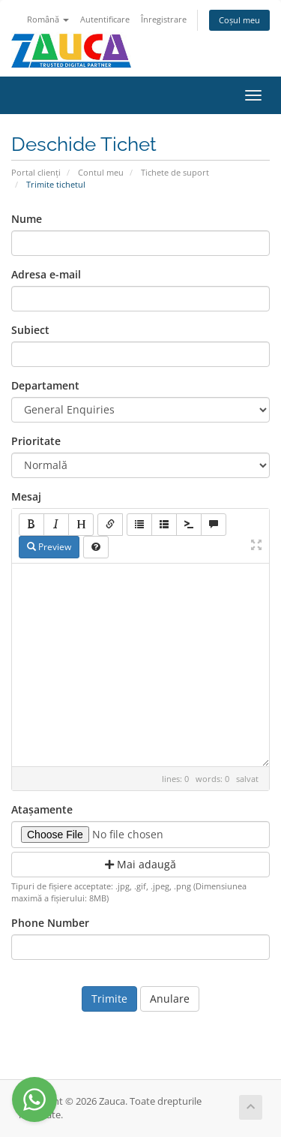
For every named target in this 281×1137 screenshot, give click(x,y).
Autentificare (105, 19)
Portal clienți (36, 172)
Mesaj (26, 496)
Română (48, 19)
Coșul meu (239, 20)
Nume (26, 219)
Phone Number (50, 923)
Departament (45, 385)
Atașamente (42, 809)
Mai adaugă (140, 864)
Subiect (30, 330)
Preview (49, 546)
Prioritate (36, 441)
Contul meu (101, 172)
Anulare (170, 998)
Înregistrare (164, 19)
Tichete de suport (175, 172)
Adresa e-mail (46, 274)
